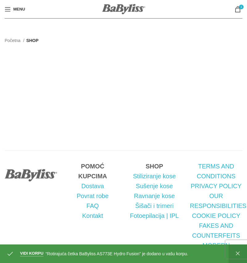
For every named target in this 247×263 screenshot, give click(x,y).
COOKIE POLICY (216, 215)
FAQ (92, 205)
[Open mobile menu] (15, 9)
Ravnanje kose (154, 196)
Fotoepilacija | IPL (154, 215)
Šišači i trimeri (154, 205)
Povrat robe (93, 196)
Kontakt (92, 215)
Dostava (92, 186)
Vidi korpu (31, 253)
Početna (13, 40)
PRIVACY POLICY (216, 186)
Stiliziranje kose (154, 176)
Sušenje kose (154, 186)
